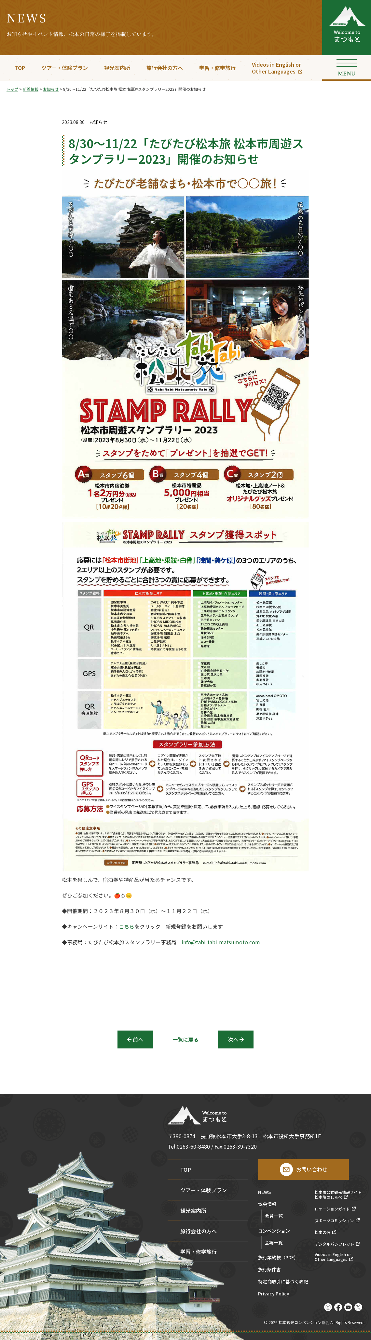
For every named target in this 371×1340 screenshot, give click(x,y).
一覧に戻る (185, 1039)
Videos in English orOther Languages (276, 68)
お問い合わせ (311, 1169)
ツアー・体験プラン (64, 68)
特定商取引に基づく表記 (283, 1282)
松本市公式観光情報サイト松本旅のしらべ (338, 1195)
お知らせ (98, 122)
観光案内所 (117, 68)
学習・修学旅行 (217, 68)
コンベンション (274, 1231)
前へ (138, 1039)
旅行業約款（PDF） (278, 1258)
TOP (20, 68)
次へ (233, 1039)
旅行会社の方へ (164, 68)
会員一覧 (274, 1215)
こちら (126, 928)
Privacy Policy (273, 1294)
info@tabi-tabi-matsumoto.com (221, 944)
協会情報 (267, 1204)
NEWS (264, 1192)
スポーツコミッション (334, 1220)
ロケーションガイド (332, 1208)
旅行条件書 (269, 1270)
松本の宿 (322, 1232)
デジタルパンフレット (334, 1244)
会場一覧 (274, 1242)
